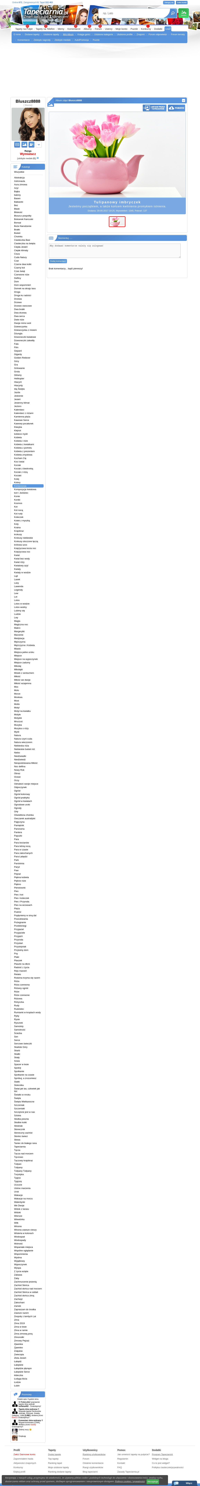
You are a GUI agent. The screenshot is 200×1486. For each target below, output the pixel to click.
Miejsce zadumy (22, 662)
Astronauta (19, 181)
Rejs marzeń (20, 971)
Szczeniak (19, 1105)
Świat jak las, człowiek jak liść (27, 1090)
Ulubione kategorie (103, 34)
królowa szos (20, 544)
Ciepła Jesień (21, 247)
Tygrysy (18, 1181)
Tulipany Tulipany (23, 1171)
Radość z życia (21, 967)
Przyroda (18, 939)
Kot (16, 506)
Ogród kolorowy (22, 794)
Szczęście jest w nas (24, 1112)
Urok (16, 1191)
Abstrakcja (19, 177)
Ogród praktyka (22, 797)
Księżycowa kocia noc (25, 548)
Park (16, 860)
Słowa (17, 1139)
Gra (16, 364)
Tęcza (17, 1150)
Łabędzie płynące (23, 1368)
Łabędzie (18, 1365)
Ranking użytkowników (94, 1454)
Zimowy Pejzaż (21, 1340)
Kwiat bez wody (22, 558)
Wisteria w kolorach (24, 1233)
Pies (16, 891)
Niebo (17, 752)
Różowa (18, 998)
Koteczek (18, 517)
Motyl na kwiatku (22, 711)
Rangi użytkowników (93, 1467)
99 (100, 26)
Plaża (17, 908)
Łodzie (17, 1382)
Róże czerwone (22, 995)
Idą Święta (19, 389)
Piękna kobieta (21, 877)
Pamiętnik (19, 825)
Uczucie (18, 1184)
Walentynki (19, 1202)
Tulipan (17, 1164)
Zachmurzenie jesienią (25, 1281)
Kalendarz (19, 409)
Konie (17, 496)
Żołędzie (18, 1351)
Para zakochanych (23, 853)
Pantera (18, 832)
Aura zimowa (20, 184)
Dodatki (158, 29)
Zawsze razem (21, 1313)
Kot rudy (18, 513)
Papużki (18, 835)
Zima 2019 (19, 1323)
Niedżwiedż (20, 759)
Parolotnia (19, 863)
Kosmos (18, 503)
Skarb (17, 1050)
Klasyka (18, 427)
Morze (17, 693)
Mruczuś (18, 721)
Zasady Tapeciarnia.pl (128, 1471)
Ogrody (18, 808)
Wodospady (20, 1240)
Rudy (16, 1005)
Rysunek (18, 1022)
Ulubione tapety (51, 34)
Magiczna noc (21, 624)
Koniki (17, 499)
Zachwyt (18, 1299)
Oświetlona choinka (24, 815)
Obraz (17, 773)
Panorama (19, 829)
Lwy (16, 617)
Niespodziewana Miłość (26, 763)
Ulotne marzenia (22, 1188)
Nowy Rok (19, 770)
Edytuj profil (19, 1471)
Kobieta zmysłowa (23, 454)
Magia (17, 621)
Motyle (17, 714)
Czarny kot (19, 267)
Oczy (16, 780)
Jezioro (17, 406)
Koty (16, 524)
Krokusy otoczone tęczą (26, 541)
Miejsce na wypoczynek (26, 659)
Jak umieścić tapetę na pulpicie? (133, 1454)
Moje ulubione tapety (58, 1467)
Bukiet (17, 233)
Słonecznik (19, 1129)
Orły (16, 811)
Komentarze (73, 29)
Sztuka (17, 1115)
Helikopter (19, 378)
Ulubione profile (125, 34)
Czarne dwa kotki (22, 264)
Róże (16, 991)
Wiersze (18, 1216)
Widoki (17, 1212)
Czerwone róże (21, 274)
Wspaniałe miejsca (23, 1247)
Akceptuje (152, 1481)
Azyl (16, 188)
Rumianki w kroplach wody (27, 1012)
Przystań (18, 943)
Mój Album (68, 34)
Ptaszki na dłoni (22, 964)
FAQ (119, 1467)
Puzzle (134, 29)
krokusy (18, 534)
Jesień (17, 399)
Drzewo (18, 302)
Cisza (17, 254)
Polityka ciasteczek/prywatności (167, 1467)
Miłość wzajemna (22, 683)
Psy (16, 953)
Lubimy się (19, 610)
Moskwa (18, 697)
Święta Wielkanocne (24, 1101)
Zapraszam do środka (25, 1309)
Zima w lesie (20, 1326)
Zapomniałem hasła (23, 1458)
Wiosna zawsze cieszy (25, 1229)
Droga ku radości (22, 295)
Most (16, 700)
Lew (16, 593)
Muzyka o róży (21, 728)
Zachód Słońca (21, 1285)
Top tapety (53, 1458)
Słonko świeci (21, 1136)
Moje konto (121, 29)
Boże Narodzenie (22, 226)
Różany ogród (21, 988)
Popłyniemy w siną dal (25, 915)
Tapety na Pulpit (24, 29)
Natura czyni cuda (23, 738)
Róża (16, 981)
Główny (18, 375)
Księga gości (84, 34)
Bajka (17, 191)
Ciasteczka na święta (24, 243)
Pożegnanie (20, 922)
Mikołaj (17, 666)
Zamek (17, 1306)
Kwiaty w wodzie (22, 572)
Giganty (18, 354)
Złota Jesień (20, 1358)
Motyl (17, 707)
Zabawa (18, 1274)
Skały (17, 1057)
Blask (17, 208)
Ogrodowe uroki (22, 804)
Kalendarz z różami (23, 413)
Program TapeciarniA (162, 1454)
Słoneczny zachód (23, 1132)
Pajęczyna (19, 822)
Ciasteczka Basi (22, 240)
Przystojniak (20, 946)
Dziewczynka (20, 326)
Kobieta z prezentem (24, 451)
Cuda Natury (20, 257)
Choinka (18, 236)
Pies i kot (18, 894)
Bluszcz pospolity (22, 215)
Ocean (17, 777)
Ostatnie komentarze (93, 1463)
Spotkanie (19, 1071)
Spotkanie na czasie (24, 1074)
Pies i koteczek (21, 898)
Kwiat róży (19, 562)
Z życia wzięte (21, 1271)
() (26, 158)
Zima (16, 1320)
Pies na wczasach (23, 905)
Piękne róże (20, 880)
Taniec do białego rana (25, 1143)
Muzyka (18, 725)
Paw (16, 870)
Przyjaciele (19, 932)
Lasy (16, 583)
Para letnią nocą (22, 846)
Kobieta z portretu (23, 447)
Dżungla (18, 333)
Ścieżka (18, 1033)
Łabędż (18, 1361)
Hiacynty (18, 385)
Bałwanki (18, 202)
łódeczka (18, 1375)
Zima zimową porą (23, 1333)
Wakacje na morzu (23, 1198)
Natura (17, 735)
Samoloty (19, 1026)
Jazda (17, 392)
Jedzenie (18, 396)
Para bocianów (21, 842)
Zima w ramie (21, 1330)
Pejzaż (17, 874)
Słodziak (18, 1126)
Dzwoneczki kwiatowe (25, 337)
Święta (17, 1098)
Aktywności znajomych (24, 1463)
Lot (15, 596)
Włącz (189, 1483)
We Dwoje (19, 1205)
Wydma (18, 1257)
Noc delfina (19, 766)
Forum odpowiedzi (158, 34)
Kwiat (17, 555)
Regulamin (122, 1458)
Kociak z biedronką (23, 468)
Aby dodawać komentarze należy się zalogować (115, 252)
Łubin (17, 1385)
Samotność (19, 1029)
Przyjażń (18, 936)
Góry (16, 361)
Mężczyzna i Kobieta (24, 645)
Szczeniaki (19, 1108)
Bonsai (17, 222)
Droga (17, 292)
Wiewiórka (19, 1219)
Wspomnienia (21, 1254)
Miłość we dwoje (22, 680)
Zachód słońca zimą (24, 1295)
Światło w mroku (22, 1094)
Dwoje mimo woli (22, 323)
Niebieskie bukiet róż (24, 749)
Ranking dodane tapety (59, 1471)
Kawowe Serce (21, 420)
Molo (16, 690)
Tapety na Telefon (45, 29)
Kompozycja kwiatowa (25, 489)
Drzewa (18, 299)
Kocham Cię (20, 458)
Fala (16, 344)
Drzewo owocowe (23, 305)
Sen (16, 1036)
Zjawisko (18, 1347)
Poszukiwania (21, 919)
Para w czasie (21, 849)
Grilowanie (19, 368)
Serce (17, 1040)
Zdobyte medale (62, 40)
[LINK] (37, 1422)
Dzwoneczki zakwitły (24, 340)
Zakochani (19, 1302)
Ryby (16, 1016)
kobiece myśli (21, 434)
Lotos (17, 600)
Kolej (16, 479)
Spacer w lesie (21, 1064)
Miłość (17, 676)
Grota (17, 371)
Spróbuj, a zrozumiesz (25, 1078)
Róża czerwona (22, 984)
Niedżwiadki (20, 756)
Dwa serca (19, 316)
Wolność (18, 1243)
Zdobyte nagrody (42, 40)
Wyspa (17, 1268)
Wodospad (19, 1236)
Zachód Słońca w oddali (26, 1292)
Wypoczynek (20, 1264)
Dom (16, 281)
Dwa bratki (19, 309)
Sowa (17, 1061)
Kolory (17, 482)
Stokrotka (19, 1085)
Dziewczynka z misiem (25, 330)
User (168, 29)
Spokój (17, 1068)
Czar (16, 260)
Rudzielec (19, 1009)
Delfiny (17, 278)
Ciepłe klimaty (21, 250)
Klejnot (17, 430)
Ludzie (17, 614)
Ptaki (16, 957)
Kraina (17, 527)
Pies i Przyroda (21, 901)
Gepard (18, 351)
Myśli (16, 732)
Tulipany (18, 1167)
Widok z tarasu (21, 1209)
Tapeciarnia (20, 1146)
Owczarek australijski (24, 818)
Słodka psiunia (21, 1119)
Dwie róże (19, 319)
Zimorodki (19, 1337)
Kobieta (18, 437)
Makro (17, 628)
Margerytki (19, 631)
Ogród (17, 790)
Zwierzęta (19, 1354)
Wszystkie (19, 172)
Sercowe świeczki (23, 1043)
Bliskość (18, 212)
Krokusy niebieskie (23, 538)
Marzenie (18, 635)
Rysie (17, 1019)
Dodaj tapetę (54, 1454)
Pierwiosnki (20, 887)
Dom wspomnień (22, 285)
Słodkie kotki (20, 1122)
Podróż (17, 912)
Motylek (18, 718)
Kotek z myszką (22, 520)
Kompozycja (20, 486)
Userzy (108, 29)
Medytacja (19, 638)
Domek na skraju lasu (25, 288)
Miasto (17, 648)
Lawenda (18, 586)
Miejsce (18, 655)
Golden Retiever (22, 357)
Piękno (17, 884)
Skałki (17, 1054)
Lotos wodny (20, 607)
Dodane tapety (32, 34)
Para (16, 839)
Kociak (17, 465)
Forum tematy (178, 34)
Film (16, 347)
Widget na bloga (160, 1458)
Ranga (28, 153)
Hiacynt (18, 382)
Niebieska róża (21, 745)
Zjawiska (18, 1344)
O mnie (17, 34)
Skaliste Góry (21, 1047)
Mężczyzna (19, 641)
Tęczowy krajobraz (23, 1160)
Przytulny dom (21, 950)
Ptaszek (18, 960)
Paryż (17, 867)
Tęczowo (18, 1157)
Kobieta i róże (21, 441)
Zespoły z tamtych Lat (25, 1316)
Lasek (17, 579)
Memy (61, 29)
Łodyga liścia (20, 1378)
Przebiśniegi (20, 926)
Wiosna (18, 1226)
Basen (17, 198)
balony (17, 195)
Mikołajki (18, 669)
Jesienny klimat (22, 402)
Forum (98, 29)
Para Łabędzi (21, 856)
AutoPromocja (82, 40)
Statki (17, 1081)
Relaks (17, 974)
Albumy (88, 29)
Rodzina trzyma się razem (27, 977)
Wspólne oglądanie (23, 1250)
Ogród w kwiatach (23, 801)
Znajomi (141, 34)
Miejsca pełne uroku (24, 652)
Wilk (16, 1223)
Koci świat (19, 461)
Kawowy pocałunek (23, 423)
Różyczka (19, 1002)
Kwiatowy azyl (21, 565)
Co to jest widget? (161, 1463)
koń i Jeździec (21, 493)
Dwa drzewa (20, 312)
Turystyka (19, 1174)
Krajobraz (19, 531)
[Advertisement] (100, 71)
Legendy (18, 590)
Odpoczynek (20, 787)
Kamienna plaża (22, 416)
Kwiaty (17, 569)
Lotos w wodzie (22, 603)
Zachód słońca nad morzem (28, 1288)
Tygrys (17, 1178)
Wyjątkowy (19, 1261)
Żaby (16, 1278)
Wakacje (18, 1195)
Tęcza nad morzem (23, 1153)
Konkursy (146, 29)
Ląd (16, 576)
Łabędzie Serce (22, 1371)
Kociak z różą (21, 472)
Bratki (17, 229)
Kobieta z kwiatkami (24, 444)
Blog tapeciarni (90, 1471)
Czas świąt (19, 271)
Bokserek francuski (23, 219)
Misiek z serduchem (24, 673)
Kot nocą (18, 510)
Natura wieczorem (23, 742)
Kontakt (121, 1463)
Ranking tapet (55, 1463)
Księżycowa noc (22, 551)
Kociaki (17, 475)
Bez (16, 205)
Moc (16, 686)
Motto (17, 704)
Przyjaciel (19, 929)
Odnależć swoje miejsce (26, 783)
